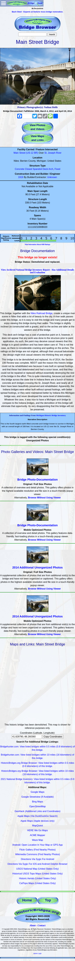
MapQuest (37, 825)
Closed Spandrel (33, 169)
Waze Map (37, 840)
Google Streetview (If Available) (37, 797)
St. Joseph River (52, 153)
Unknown (52, 177)
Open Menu (3, 3)
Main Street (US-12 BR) (26, 153)
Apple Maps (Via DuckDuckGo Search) (37, 816)
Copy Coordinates (53, 736)
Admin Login (38, 953)
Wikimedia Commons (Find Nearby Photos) (37, 854)
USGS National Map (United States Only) (37, 869)
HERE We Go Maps (37, 830)
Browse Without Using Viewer (44, 497)
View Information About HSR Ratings (37, 244)
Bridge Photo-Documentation (37, 479)
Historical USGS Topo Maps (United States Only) (37, 873)
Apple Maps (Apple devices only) (37, 821)
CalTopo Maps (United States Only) (37, 883)
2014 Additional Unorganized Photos (37, 567)
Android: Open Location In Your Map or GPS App (37, 845)
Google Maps (37, 792)
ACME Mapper (37, 835)
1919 (20, 177)
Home (27, 900)
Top (48, 900)
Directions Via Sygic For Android (37, 859)
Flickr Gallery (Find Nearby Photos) (37, 849)
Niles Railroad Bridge (41, 313)
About (32, 925)
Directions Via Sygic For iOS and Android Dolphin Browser (37, 864)
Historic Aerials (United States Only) (37, 878)
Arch (50, 169)
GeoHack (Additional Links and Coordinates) (37, 811)
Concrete (19, 169)
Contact (41, 925)
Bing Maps (37, 801)
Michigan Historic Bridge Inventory (51, 415)
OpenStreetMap (37, 806)
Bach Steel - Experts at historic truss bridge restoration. (37, 12)
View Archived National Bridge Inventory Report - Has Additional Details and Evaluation (37, 271)
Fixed (57, 169)
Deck (45, 169)
